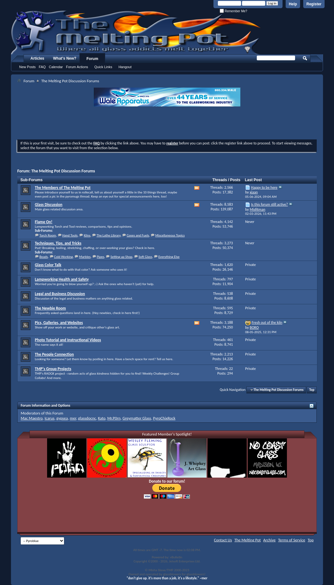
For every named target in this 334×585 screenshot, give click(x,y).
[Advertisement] (167, 124)
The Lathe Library (109, 235)
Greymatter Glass (136, 418)
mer (73, 418)
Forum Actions (77, 67)
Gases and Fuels (138, 235)
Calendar (56, 67)
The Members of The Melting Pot (62, 187)
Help (293, 4)
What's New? (64, 58)
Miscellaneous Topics (170, 235)
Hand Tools (70, 235)
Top (311, 390)
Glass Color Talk (48, 265)
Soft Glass (145, 257)
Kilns (87, 235)
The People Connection (54, 354)
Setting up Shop (121, 257)
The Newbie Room (50, 308)
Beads (44, 257)
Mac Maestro (32, 418)
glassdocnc (87, 418)
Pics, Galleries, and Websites (59, 322)
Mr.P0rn (114, 418)
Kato (101, 418)
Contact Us (223, 540)
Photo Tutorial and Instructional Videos (68, 340)
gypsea (62, 418)
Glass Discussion (48, 204)
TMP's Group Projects (53, 368)
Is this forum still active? (269, 204)
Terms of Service (291, 540)
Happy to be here (264, 187)
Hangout (125, 67)
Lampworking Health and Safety (62, 279)
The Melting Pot (247, 540)
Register (313, 4)
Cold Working (63, 257)
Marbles (85, 257)
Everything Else (168, 257)
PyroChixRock (164, 418)
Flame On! (43, 221)
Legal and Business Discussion (60, 293)
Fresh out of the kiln (267, 322)
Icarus (49, 418)
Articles (37, 58)
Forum (92, 59)
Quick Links (103, 67)
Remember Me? (233, 11)
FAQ (42, 67)
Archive (269, 540)
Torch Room (48, 235)
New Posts (27, 67)
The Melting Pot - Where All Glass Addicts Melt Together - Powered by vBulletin (136, 32)
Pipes (100, 257)
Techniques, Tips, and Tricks (58, 243)
